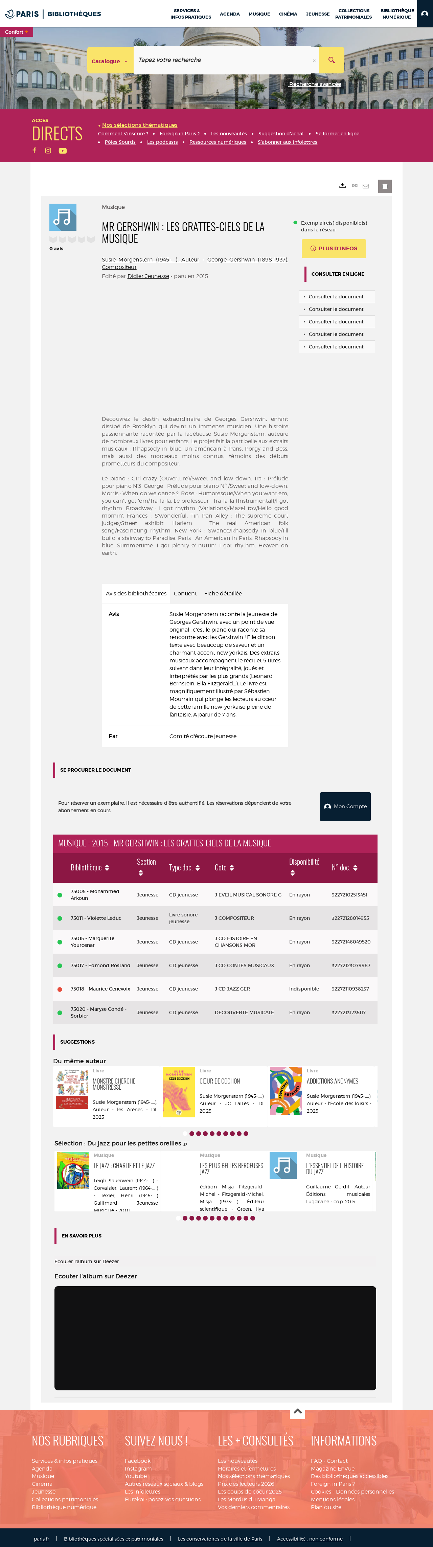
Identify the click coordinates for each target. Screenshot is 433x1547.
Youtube (136, 1473)
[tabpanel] (195, 676)
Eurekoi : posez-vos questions (163, 1497)
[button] (425, 13)
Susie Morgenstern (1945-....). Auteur (150, 259)
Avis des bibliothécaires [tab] (136, 593)
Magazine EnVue (333, 1466)
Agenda (42, 1466)
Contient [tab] (185, 593)
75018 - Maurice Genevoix (100, 986)
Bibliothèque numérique (64, 1504)
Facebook (138, 1458)
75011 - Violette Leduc (96, 915)
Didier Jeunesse (148, 276)
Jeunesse (43, 1489)
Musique (43, 1473)
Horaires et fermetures (247, 1466)
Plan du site (326, 1504)
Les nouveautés (237, 1458)
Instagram (138, 1466)
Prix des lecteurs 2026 (246, 1481)
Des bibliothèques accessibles (349, 1473)
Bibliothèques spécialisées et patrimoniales (113, 1536)
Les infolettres (142, 1489)
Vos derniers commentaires (254, 1504)
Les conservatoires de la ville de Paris (220, 1536)
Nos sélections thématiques (254, 1473)
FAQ (316, 1458)
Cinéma (42, 1481)
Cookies (321, 1489)
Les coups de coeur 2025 (250, 1489)
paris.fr (41, 1536)
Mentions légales (333, 1497)
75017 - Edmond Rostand (101, 963)
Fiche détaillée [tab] (223, 593)
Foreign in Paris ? (333, 1481)
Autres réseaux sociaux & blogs (164, 1481)
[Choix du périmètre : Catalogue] (110, 60)
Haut (297, 1409)
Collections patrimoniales (65, 1497)
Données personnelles (365, 1489)
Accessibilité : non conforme (310, 1536)
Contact (337, 1458)
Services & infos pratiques (64, 1458)
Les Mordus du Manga (246, 1497)
